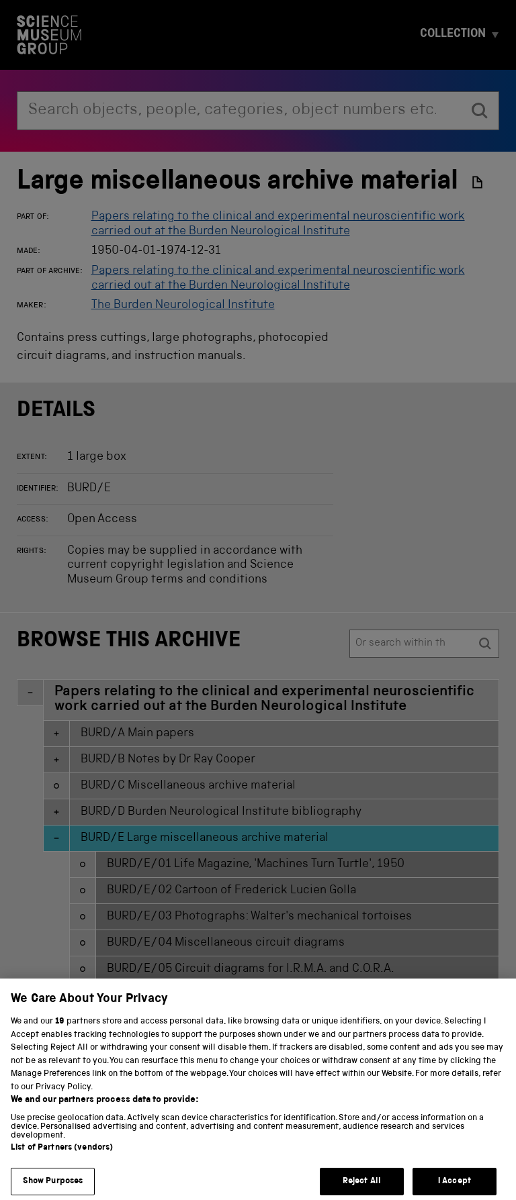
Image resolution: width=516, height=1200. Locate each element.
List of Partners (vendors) (62, 1161)
